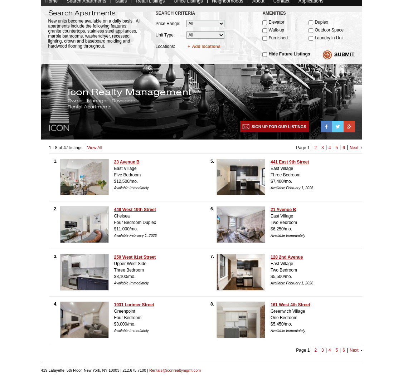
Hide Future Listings (289, 57)
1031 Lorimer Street (134, 308)
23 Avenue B (127, 165)
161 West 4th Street (290, 308)
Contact (281, 4)
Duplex (321, 25)
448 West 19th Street (135, 213)
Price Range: (167, 27)
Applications (311, 4)
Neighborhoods (227, 4)
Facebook (326, 130)
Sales (121, 4)
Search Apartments (86, 4)
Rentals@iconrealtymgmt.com (175, 374)
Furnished (277, 41)
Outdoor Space (329, 33)
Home (51, 4)
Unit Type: (165, 38)
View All (94, 151)
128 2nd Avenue (287, 260)
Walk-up (276, 33)
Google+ (349, 130)
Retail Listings (150, 4)
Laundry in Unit (329, 41)
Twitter (338, 130)
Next (354, 151)
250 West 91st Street (135, 260)
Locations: (165, 50)
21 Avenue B (283, 213)
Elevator (276, 25)
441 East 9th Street (290, 165)
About (258, 4)
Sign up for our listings (279, 130)
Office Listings (188, 4)
